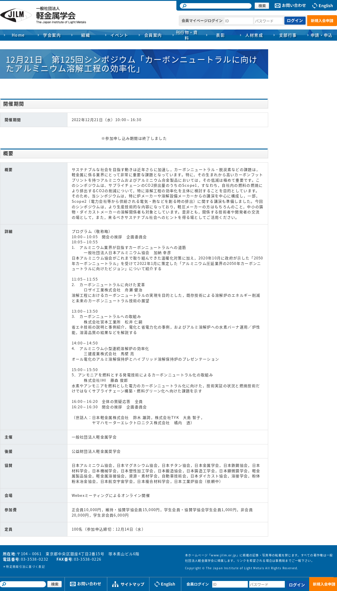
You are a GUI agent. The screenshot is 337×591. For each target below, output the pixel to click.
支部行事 (288, 35)
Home (18, 35)
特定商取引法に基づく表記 (25, 567)
